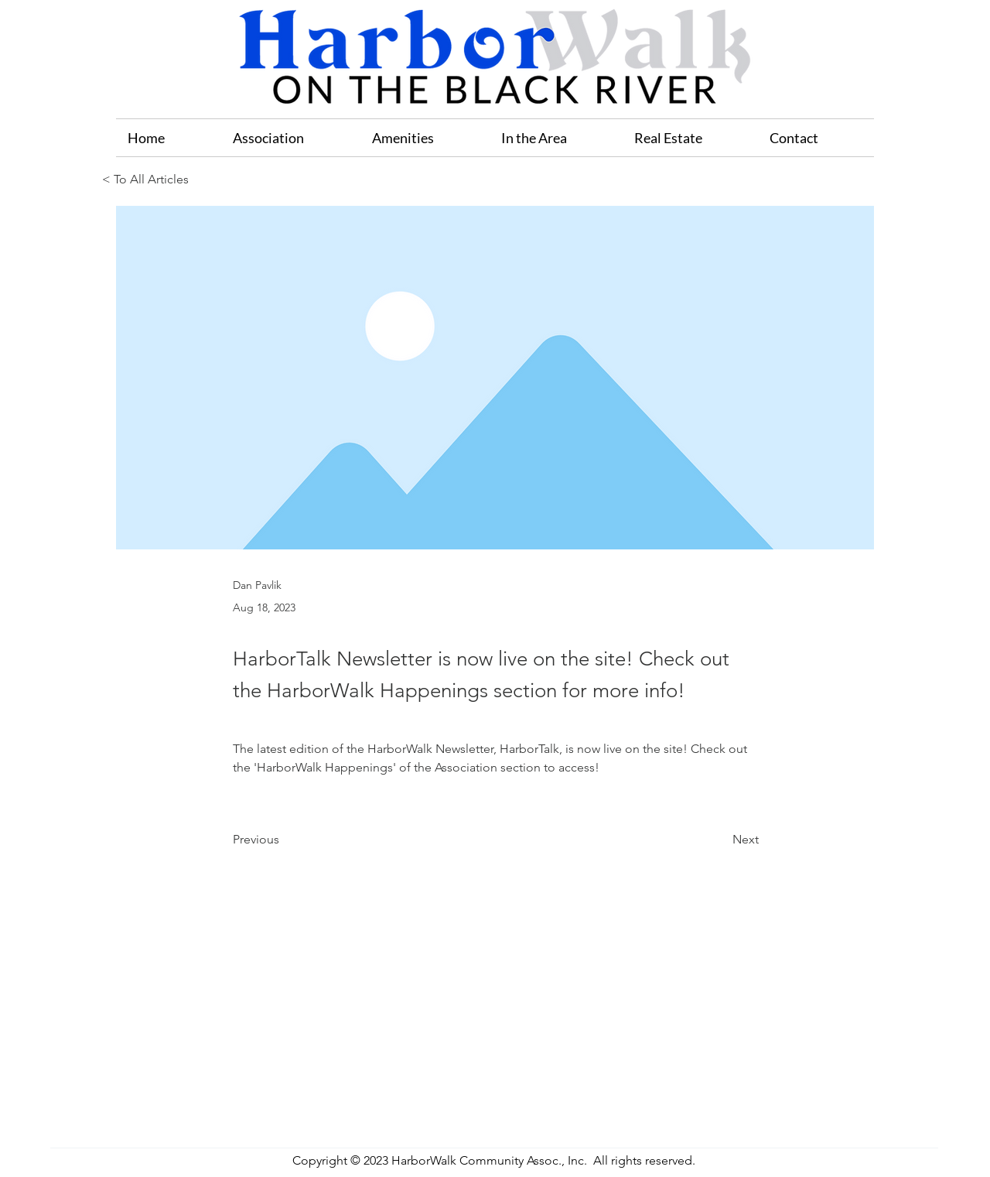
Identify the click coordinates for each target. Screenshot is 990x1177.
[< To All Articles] (153, 180)
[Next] (720, 839)
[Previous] (284, 839)
